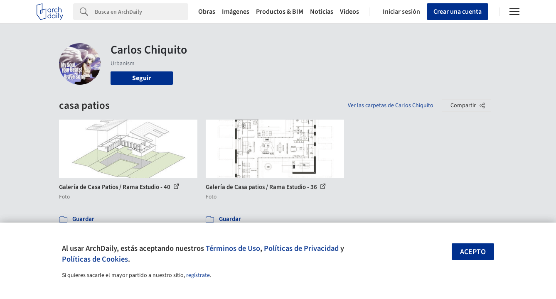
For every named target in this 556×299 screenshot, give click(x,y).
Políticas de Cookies (95, 259)
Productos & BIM (279, 11)
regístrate (198, 275)
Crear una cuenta (457, 11)
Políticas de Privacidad (301, 248)
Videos (349, 11)
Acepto (473, 252)
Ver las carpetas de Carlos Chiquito (390, 105)
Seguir (141, 78)
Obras (206, 11)
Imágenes (235, 11)
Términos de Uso (233, 248)
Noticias (321, 11)
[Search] (141, 11)
